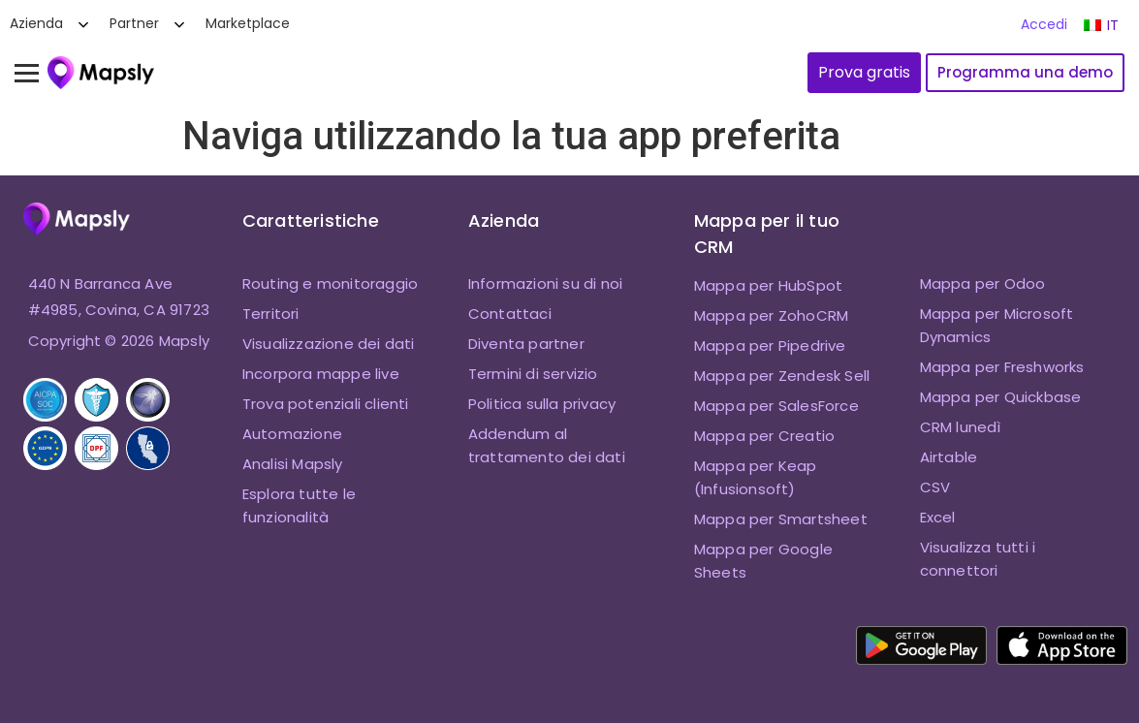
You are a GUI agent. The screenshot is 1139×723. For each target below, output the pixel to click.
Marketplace (248, 23)
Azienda (36, 23)
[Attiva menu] (36, 72)
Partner (134, 23)
